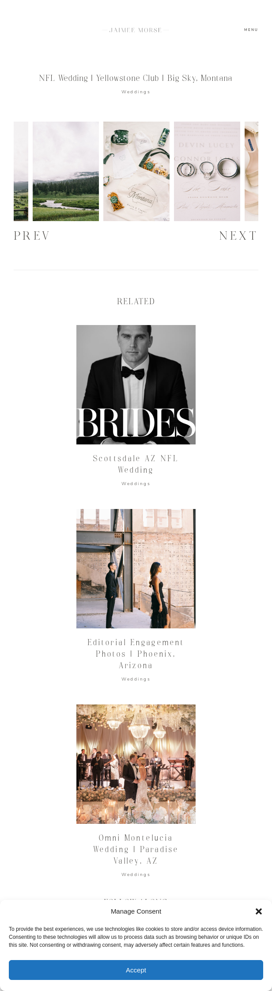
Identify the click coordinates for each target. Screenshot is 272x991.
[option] (136, 171)
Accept (136, 970)
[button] (258, 911)
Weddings (136, 92)
